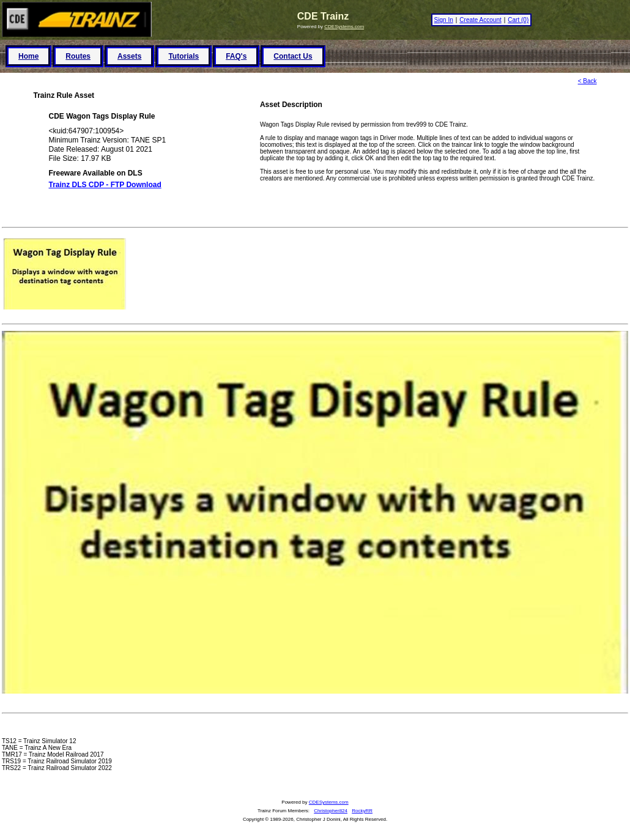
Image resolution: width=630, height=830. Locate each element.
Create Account (480, 20)
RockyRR (362, 810)
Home (28, 56)
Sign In (443, 20)
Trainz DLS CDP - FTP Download (105, 184)
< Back (587, 81)
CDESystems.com (344, 26)
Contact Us (292, 56)
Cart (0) (518, 20)
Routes (78, 56)
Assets (129, 56)
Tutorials (183, 56)
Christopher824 (330, 810)
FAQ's (236, 56)
